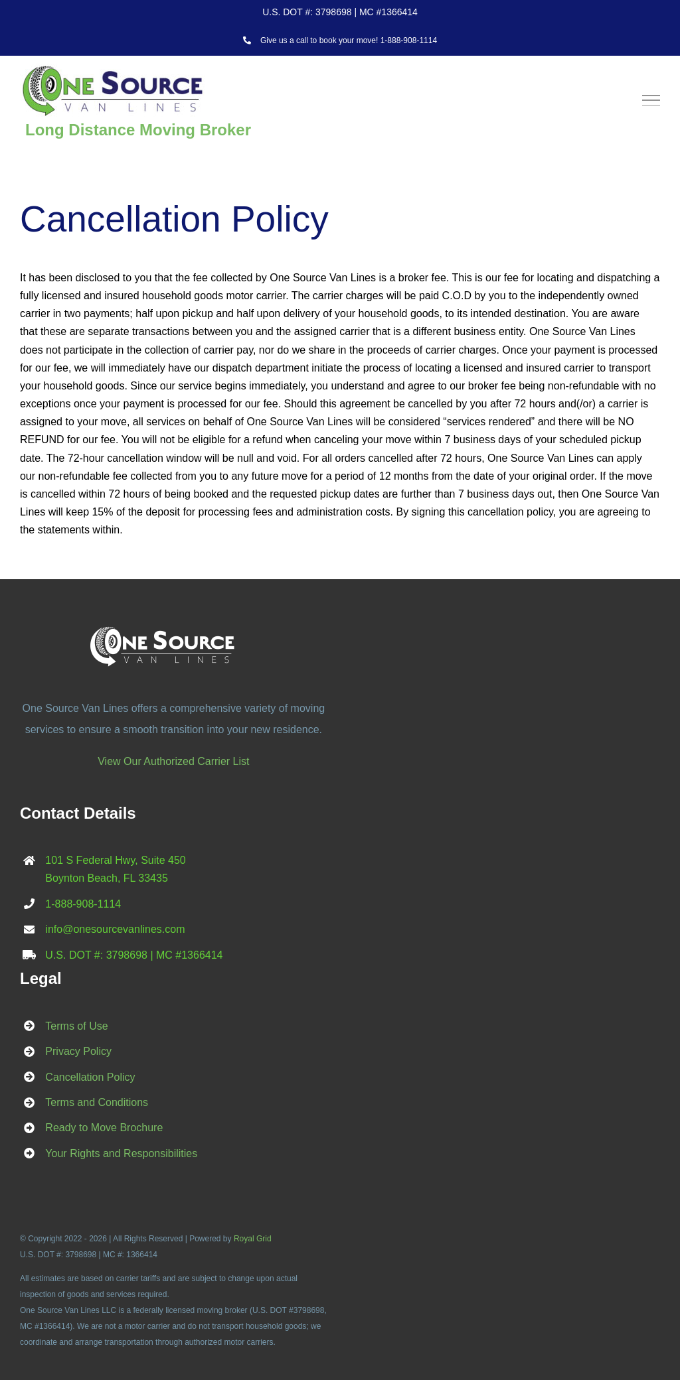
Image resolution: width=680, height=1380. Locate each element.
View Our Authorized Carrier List (173, 761)
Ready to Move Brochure (104, 1127)
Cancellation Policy (90, 1077)
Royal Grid (253, 1238)
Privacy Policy (78, 1051)
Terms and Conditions (96, 1102)
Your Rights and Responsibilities (121, 1153)
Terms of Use (76, 1026)
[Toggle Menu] (651, 100)
